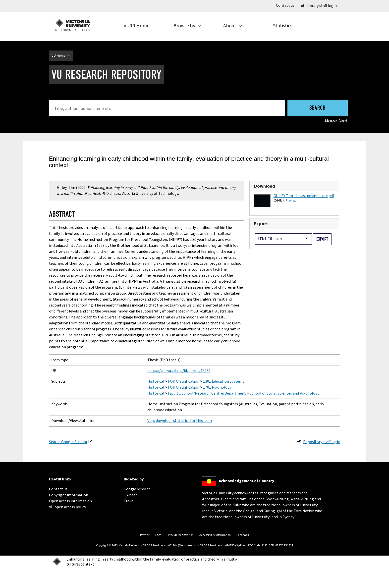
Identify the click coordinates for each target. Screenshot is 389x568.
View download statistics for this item (179, 420)
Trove (128, 501)
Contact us (287, 5)
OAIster (130, 495)
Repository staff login (321, 442)
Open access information (70, 501)
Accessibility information (215, 535)
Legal (158, 535)
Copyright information (68, 495)
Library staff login (319, 5)
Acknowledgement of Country (246, 481)
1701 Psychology (217, 387)
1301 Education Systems (223, 381)
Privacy (145, 535)
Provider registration (181, 535)
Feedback (242, 535)
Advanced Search (336, 121)
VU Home (58, 55)
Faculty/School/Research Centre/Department (207, 393)
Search (317, 108)
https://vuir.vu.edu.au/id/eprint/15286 (179, 370)
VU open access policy (67, 507)
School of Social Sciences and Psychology (284, 393)
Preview (291, 200)
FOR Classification (183, 381)
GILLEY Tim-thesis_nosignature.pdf (304, 196)
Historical (155, 381)
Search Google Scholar (68, 442)
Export (261, 223)
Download (264, 186)
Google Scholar (137, 489)
